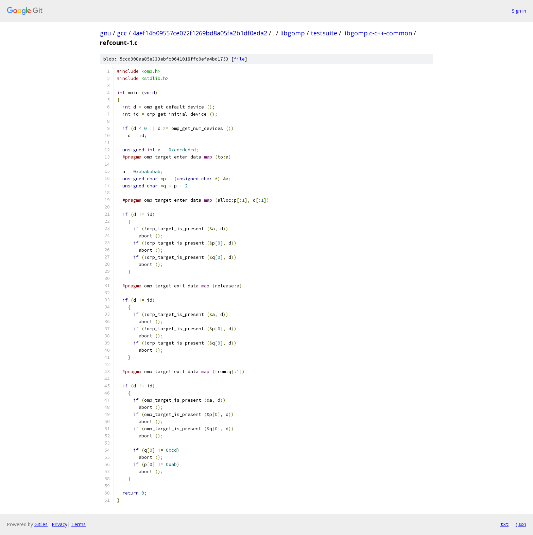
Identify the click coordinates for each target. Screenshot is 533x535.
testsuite (324, 33)
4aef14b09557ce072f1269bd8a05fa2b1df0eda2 (200, 33)
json (520, 524)
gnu (105, 33)
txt (504, 524)
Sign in (519, 10)
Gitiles (41, 524)
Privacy (59, 524)
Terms (78, 524)
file (239, 59)
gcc (122, 33)
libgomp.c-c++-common (377, 33)
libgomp (292, 33)
